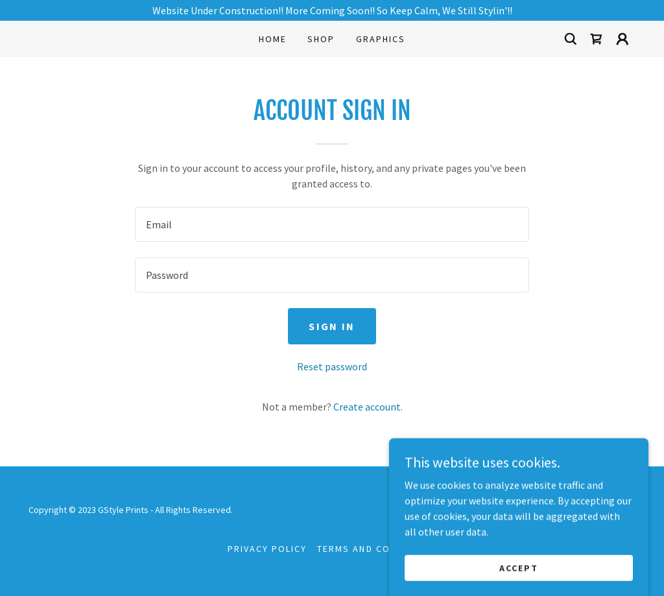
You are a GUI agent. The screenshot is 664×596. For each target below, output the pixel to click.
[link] (597, 39)
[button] (622, 39)
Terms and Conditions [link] (376, 548)
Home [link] (273, 39)
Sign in (332, 326)
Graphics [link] (380, 39)
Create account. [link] (368, 406)
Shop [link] (321, 39)
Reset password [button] (332, 366)
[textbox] (332, 224)
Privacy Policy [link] (267, 548)
